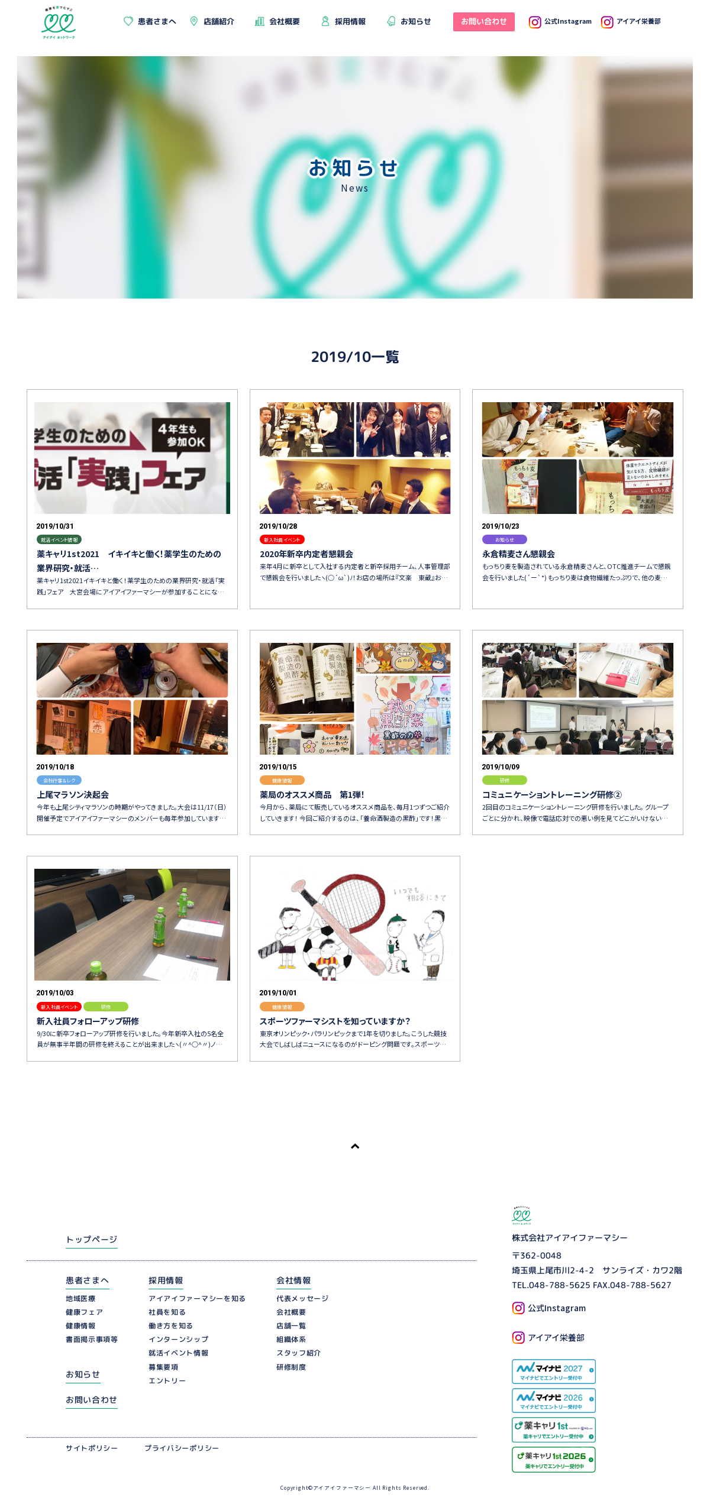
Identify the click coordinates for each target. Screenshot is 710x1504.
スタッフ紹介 (298, 1353)
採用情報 (166, 1280)
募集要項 (164, 1367)
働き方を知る (171, 1326)
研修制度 (291, 1367)
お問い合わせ (92, 1399)
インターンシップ (179, 1339)
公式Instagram (560, 20)
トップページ (92, 1239)
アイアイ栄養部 (631, 20)
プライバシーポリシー (182, 1448)
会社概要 (291, 1312)
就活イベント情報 (179, 1353)
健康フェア (85, 1312)
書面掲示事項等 (92, 1339)
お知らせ (83, 1374)
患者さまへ (87, 1280)
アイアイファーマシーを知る (197, 1298)
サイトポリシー (92, 1448)
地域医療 (81, 1298)
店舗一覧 (291, 1326)
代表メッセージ (302, 1298)
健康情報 (81, 1326)
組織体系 (291, 1339)
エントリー (167, 1381)
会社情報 (293, 1280)
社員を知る (167, 1312)
